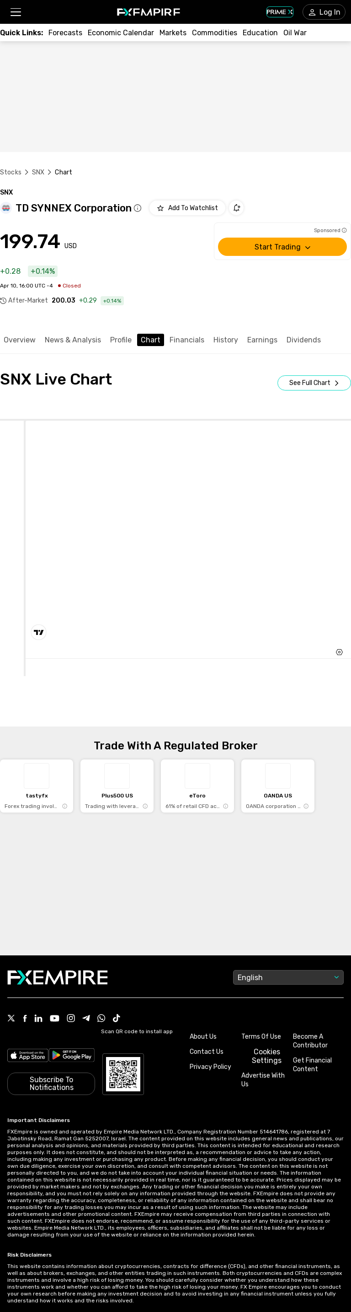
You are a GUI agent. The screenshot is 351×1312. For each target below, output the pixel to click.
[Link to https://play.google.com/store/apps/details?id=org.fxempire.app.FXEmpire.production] (72, 1056)
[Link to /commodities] (214, 32)
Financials (187, 340)
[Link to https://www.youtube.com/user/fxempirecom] (54, 1019)
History (225, 340)
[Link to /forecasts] (65, 32)
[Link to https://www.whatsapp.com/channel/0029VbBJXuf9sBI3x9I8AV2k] (101, 1019)
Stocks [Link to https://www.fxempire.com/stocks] (10, 172)
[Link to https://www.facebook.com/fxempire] (25, 1019)
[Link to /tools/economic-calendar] (121, 32)
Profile (121, 340)
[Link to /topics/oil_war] (295, 32)
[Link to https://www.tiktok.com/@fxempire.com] (116, 1019)
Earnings (262, 340)
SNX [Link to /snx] (38, 172)
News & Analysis (73, 340)
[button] (15, 12)
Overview (20, 340)
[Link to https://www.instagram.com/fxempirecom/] (71, 1019)
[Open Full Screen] (314, 382)
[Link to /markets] (173, 32)
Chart (150, 340)
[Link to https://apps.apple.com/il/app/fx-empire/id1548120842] (27, 1056)
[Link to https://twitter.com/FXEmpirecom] (11, 1019)
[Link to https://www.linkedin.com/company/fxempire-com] (38, 1019)
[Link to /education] (260, 32)
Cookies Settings (267, 1056)
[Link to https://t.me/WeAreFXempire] (86, 1019)
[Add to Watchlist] (187, 208)
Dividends (304, 340)
